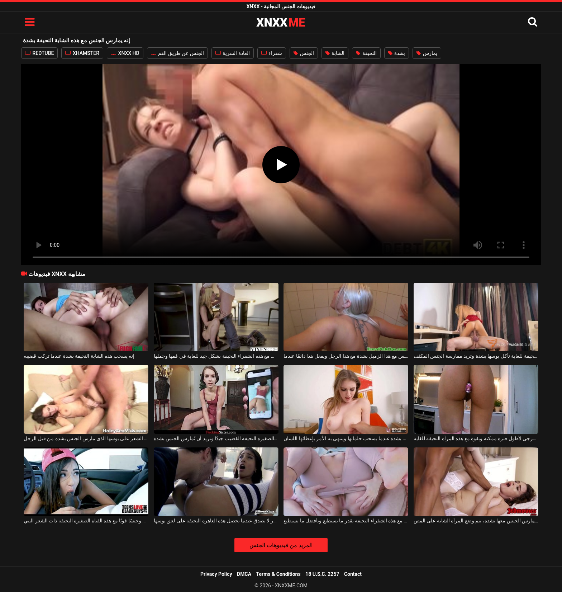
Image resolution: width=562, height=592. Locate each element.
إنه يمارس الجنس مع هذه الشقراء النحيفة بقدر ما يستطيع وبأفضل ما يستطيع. (346, 520)
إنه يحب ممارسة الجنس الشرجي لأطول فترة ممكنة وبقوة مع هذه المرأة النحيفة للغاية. (476, 438)
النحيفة (366, 53)
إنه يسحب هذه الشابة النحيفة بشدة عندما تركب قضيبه (79, 356)
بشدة (396, 53)
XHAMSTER (82, 53)
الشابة (334, 53)
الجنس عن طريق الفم (177, 53)
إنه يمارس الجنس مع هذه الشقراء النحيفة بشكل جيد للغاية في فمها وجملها (216, 356)
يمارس (426, 53)
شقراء (271, 53)
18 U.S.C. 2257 (322, 574)
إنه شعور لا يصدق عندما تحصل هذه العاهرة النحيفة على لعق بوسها (216, 520)
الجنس (304, 53)
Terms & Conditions (278, 574)
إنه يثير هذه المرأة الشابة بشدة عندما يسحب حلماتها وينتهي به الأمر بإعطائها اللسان (346, 438)
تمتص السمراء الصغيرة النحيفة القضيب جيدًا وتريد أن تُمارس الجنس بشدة (216, 438)
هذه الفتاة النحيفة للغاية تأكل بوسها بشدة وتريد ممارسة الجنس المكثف (476, 356)
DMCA (244, 574)
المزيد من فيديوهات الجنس (281, 545)
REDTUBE (39, 53)
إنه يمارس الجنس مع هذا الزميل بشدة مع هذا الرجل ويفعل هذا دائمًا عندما (346, 356)
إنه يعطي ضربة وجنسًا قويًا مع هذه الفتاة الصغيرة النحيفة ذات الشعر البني (86, 520)
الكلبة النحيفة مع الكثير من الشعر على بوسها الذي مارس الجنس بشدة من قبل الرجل (86, 438)
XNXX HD (125, 53)
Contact (353, 574)
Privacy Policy (216, 574)
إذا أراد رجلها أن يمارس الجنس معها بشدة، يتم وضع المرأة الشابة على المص (476, 520)
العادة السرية (232, 53)
